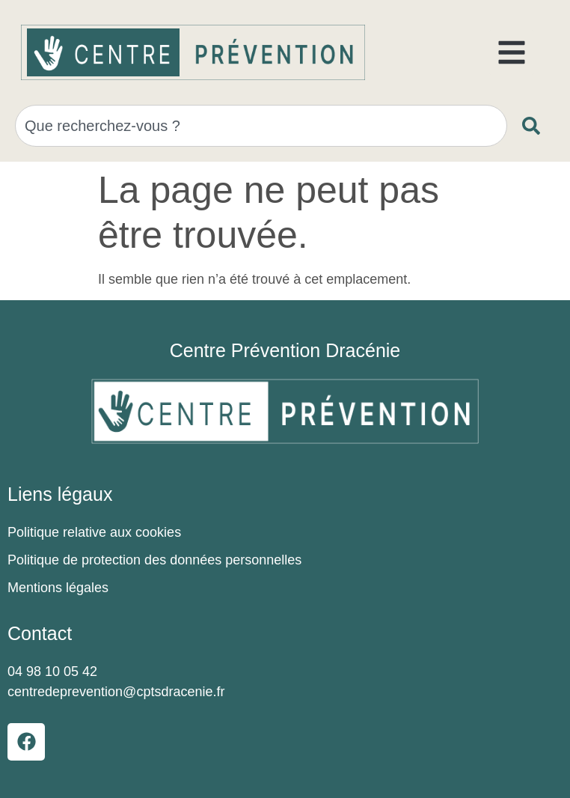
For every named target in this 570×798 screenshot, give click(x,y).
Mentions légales (57, 587)
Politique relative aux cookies (94, 532)
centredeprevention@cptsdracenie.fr (115, 691)
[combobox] (261, 126)
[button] (511, 52)
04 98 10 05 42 (52, 671)
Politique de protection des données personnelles (154, 559)
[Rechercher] (534, 126)
